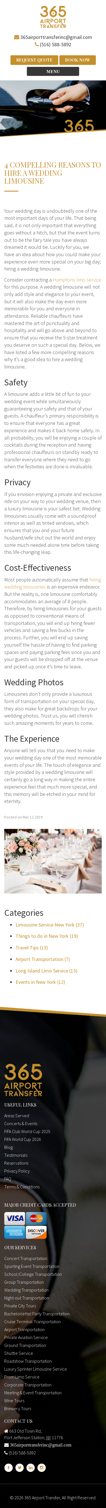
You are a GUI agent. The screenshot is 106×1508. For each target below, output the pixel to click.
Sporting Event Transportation (31, 1266)
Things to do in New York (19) (47, 936)
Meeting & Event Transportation (33, 1392)
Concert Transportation (25, 1258)
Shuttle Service (18, 1353)
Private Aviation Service (26, 1337)
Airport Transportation (24, 1329)
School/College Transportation (33, 1274)
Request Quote (34, 60)
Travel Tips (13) (32, 947)
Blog (8, 1147)
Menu (53, 71)
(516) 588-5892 (55, 44)
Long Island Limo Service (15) (46, 970)
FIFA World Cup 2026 (22, 1139)
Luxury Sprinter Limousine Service (35, 1369)
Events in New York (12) (40, 982)
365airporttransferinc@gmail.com (56, 37)
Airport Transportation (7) (43, 959)
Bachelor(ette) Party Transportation (37, 1313)
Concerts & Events (20, 1123)
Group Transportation (24, 1282)
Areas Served (16, 1115)
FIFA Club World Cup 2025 (27, 1131)
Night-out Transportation (26, 1298)
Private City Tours (20, 1306)
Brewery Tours (17, 1408)
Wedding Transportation (26, 1290)
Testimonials (15, 1155)
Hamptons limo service (77, 279)
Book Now (77, 60)
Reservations (16, 1163)
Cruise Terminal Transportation (32, 1321)
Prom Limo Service (22, 1377)
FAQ (7, 1179)
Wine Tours (14, 1400)
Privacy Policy (17, 1171)
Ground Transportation (25, 1345)
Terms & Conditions (22, 1186)
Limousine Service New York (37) (50, 924)
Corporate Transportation (27, 1385)
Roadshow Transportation (28, 1361)
